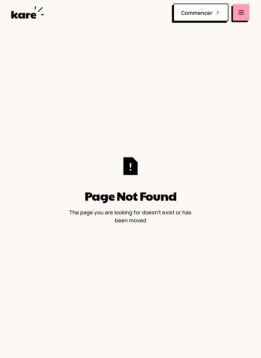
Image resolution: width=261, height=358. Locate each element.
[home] (29, 12)
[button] (241, 12)
